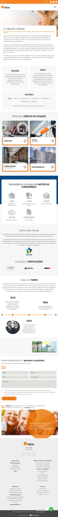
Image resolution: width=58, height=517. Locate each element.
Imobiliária (15, 486)
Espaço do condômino (42, 469)
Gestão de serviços (15, 494)
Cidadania (15, 465)
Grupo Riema (6, 7)
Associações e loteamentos (42, 466)
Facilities (15, 502)
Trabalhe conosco (43, 494)
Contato (42, 486)
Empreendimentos (15, 504)
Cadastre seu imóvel (15, 489)
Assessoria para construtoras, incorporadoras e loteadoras (15, 497)
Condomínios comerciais (42, 465)
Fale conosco (42, 489)
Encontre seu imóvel (15, 490)
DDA (43, 473)
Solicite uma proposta (43, 490)
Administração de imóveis (15, 492)
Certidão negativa (43, 475)
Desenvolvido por (29, 515)
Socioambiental (15, 467)
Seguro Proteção (42, 478)
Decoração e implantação (15, 500)
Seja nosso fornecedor (43, 492)
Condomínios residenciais (43, 463)
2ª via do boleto (42, 471)
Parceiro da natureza (42, 480)
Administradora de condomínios (43, 460)
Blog (15, 471)
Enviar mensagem (9, 398)
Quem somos (15, 460)
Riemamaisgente (15, 463)
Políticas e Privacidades (40, 511)
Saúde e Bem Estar (15, 469)
